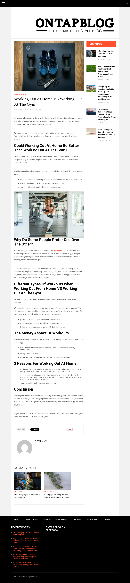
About (17, 519)
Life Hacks (20, 94)
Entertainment (32, 519)
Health (47, 519)
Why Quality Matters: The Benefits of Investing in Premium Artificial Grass (107, 71)
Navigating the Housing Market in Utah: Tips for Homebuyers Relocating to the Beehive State (26, 549)
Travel (107, 519)
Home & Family (62, 519)
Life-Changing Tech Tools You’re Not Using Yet (106, 53)
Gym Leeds (58, 250)
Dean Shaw (20, 110)
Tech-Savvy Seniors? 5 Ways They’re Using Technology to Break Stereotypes (107, 114)
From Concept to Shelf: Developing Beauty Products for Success (26, 565)
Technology (93, 519)
